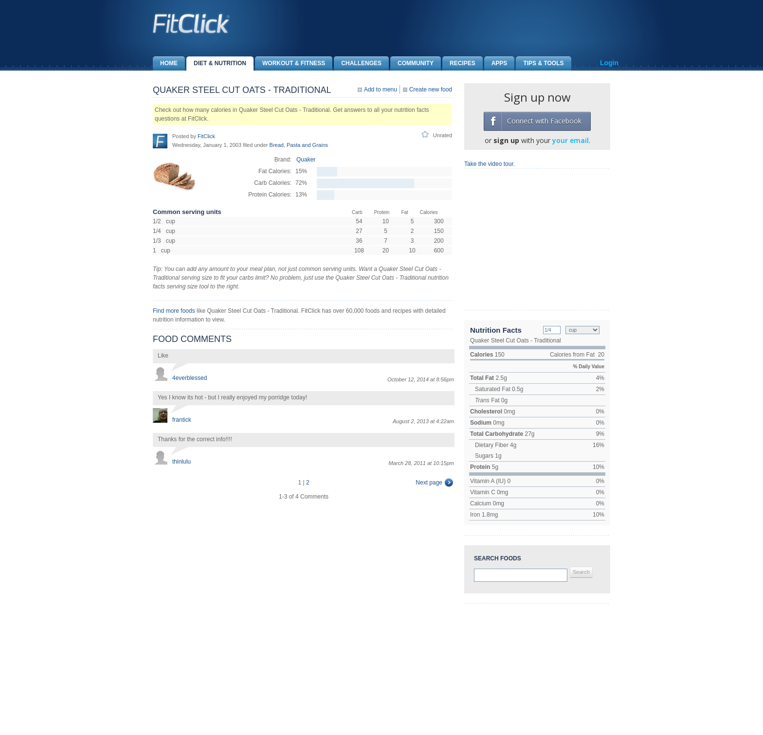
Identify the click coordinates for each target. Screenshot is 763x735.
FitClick (206, 136)
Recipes (458, 63)
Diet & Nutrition (216, 63)
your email (570, 140)
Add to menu (380, 89)
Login (609, 63)
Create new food (430, 89)
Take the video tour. (489, 164)
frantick (181, 419)
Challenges (358, 63)
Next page (429, 482)
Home (165, 63)
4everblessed (189, 378)
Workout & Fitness (290, 63)
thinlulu (181, 461)
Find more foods (174, 310)
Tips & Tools (539, 63)
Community (412, 63)
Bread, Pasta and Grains (299, 145)
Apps (496, 63)
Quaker (305, 159)
